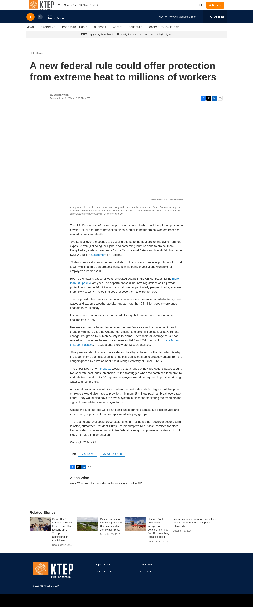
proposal (105, 375)
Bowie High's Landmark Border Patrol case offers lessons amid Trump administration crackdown (62, 536)
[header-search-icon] (202, 8)
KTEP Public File (104, 578)
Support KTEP (103, 571)
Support (100, 33)
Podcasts (69, 33)
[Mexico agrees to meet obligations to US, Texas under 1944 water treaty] (87, 531)
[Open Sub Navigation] (36, 33)
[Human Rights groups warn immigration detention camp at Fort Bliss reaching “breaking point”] (135, 531)
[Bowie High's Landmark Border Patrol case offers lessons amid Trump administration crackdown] (40, 531)
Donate (218, 8)
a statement (98, 261)
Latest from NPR (112, 460)
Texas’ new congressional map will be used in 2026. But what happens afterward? (194, 529)
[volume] (40, 23)
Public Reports (145, 578)
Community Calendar (164, 33)
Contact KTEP (145, 571)
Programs (48, 33)
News (30, 33)
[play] (30, 23)
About (117, 33)
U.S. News (36, 59)
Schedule (135, 33)
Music (83, 33)
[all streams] (215, 23)
